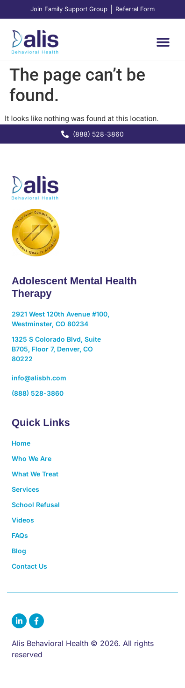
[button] (162, 41)
